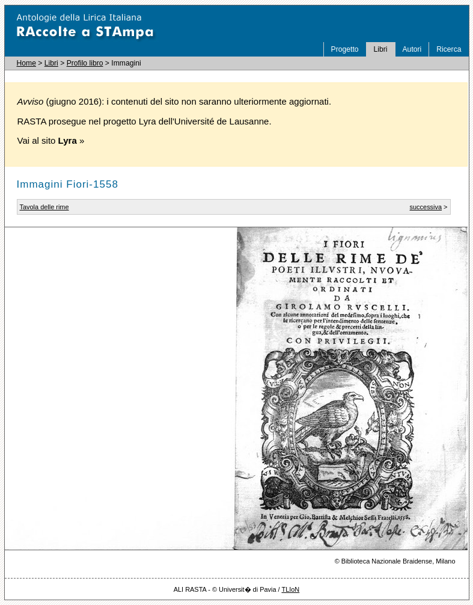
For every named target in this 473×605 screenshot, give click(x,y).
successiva (426, 206)
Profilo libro (85, 63)
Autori (412, 49)
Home (26, 63)
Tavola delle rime (44, 206)
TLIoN (290, 589)
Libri (381, 49)
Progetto (345, 49)
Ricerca (448, 49)
